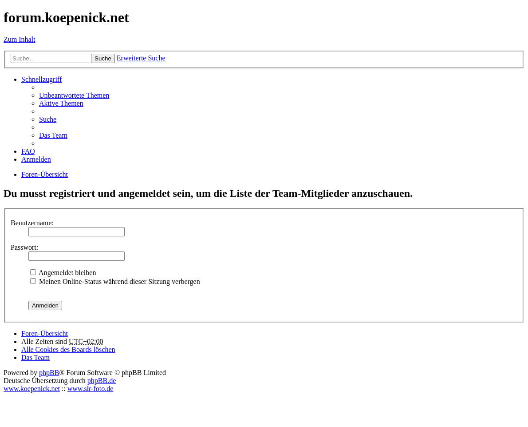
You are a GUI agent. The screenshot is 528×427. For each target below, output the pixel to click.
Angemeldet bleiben (63, 272)
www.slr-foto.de (90, 388)
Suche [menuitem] (47, 119)
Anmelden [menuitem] (36, 159)
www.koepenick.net (32, 388)
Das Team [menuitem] (53, 135)
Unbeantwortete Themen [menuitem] (74, 95)
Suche (103, 58)
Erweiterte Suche (141, 58)
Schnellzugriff (41, 79)
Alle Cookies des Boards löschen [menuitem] (68, 349)
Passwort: (24, 247)
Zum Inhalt (19, 39)
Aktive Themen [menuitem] (61, 103)
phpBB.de (101, 380)
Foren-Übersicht (44, 333)
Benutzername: (32, 223)
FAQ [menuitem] (28, 151)
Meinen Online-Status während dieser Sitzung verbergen (115, 281)
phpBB (49, 372)
